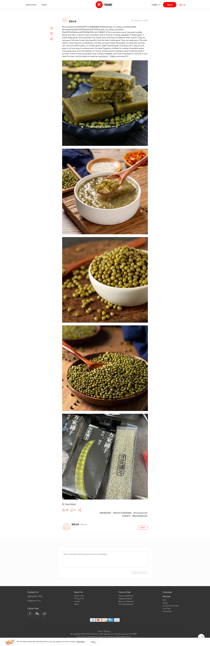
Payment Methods (126, 596)
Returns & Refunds (126, 601)
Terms (99, 631)
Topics (44, 5)
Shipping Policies (125, 598)
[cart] (201, 637)
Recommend (31, 5)
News (76, 604)
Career (77, 601)
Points (165, 603)
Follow (142, 528)
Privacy (107, 631)
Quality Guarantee (170, 606)
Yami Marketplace (125, 604)
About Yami (79, 596)
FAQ (164, 600)
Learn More (80, 642)
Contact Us (79, 598)
